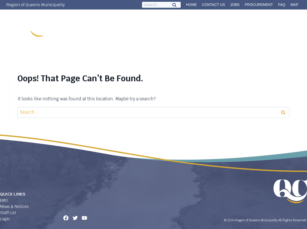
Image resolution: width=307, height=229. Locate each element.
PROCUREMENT (259, 5)
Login (5, 218)
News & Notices (14, 206)
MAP (294, 5)
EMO (4, 200)
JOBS (235, 5)
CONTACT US (213, 5)
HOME (191, 5)
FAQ (281, 5)
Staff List (8, 212)
